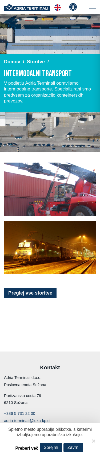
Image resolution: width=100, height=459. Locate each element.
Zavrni (73, 447)
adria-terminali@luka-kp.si (27, 420)
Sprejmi (51, 447)
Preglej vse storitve (30, 293)
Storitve (36, 61)
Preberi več (26, 448)
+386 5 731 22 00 (19, 413)
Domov (12, 61)
